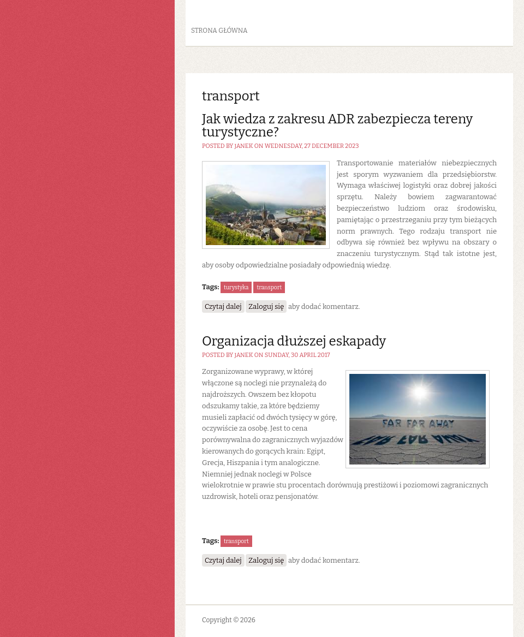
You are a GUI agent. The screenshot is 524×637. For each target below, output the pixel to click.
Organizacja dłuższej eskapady (294, 341)
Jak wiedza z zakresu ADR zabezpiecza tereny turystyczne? (337, 125)
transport (269, 287)
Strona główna (219, 30)
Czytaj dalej (225, 306)
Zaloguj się (266, 306)
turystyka (236, 287)
